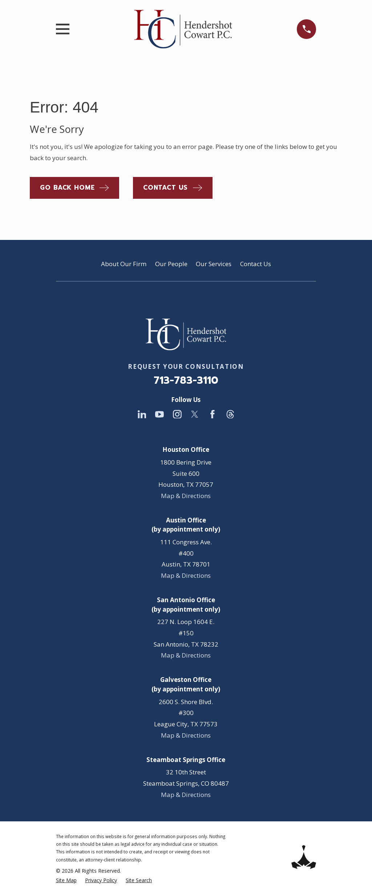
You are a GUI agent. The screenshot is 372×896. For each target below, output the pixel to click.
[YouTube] (159, 414)
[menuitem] (66, 880)
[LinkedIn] (142, 414)
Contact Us (255, 264)
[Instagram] (177, 414)
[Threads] (230, 414)
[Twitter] (194, 414)
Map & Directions (186, 496)
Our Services (213, 264)
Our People (171, 264)
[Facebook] (212, 414)
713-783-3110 (186, 380)
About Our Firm (123, 264)
